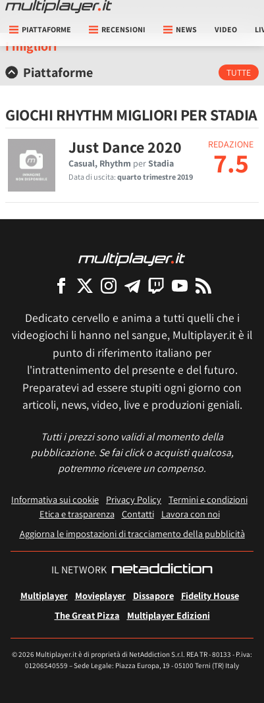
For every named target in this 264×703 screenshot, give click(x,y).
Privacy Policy (133, 499)
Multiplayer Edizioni (168, 615)
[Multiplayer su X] (85, 285)
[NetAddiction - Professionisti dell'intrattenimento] (162, 570)
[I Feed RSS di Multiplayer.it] (203, 285)
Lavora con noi (190, 514)
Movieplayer (100, 595)
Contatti (138, 514)
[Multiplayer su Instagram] (109, 285)
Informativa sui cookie (55, 499)
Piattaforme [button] (40, 29)
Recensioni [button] (117, 29)
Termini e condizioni (208, 499)
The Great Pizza (87, 615)
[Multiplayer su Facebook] (61, 285)
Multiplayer (44, 595)
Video (226, 29)
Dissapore (153, 595)
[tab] (132, 72)
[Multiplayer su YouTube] (180, 285)
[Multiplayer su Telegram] (132, 285)
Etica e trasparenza (77, 514)
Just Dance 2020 (125, 146)
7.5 (231, 162)
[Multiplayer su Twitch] (156, 285)
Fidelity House (210, 595)
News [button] (180, 29)
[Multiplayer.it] (58, 6)
